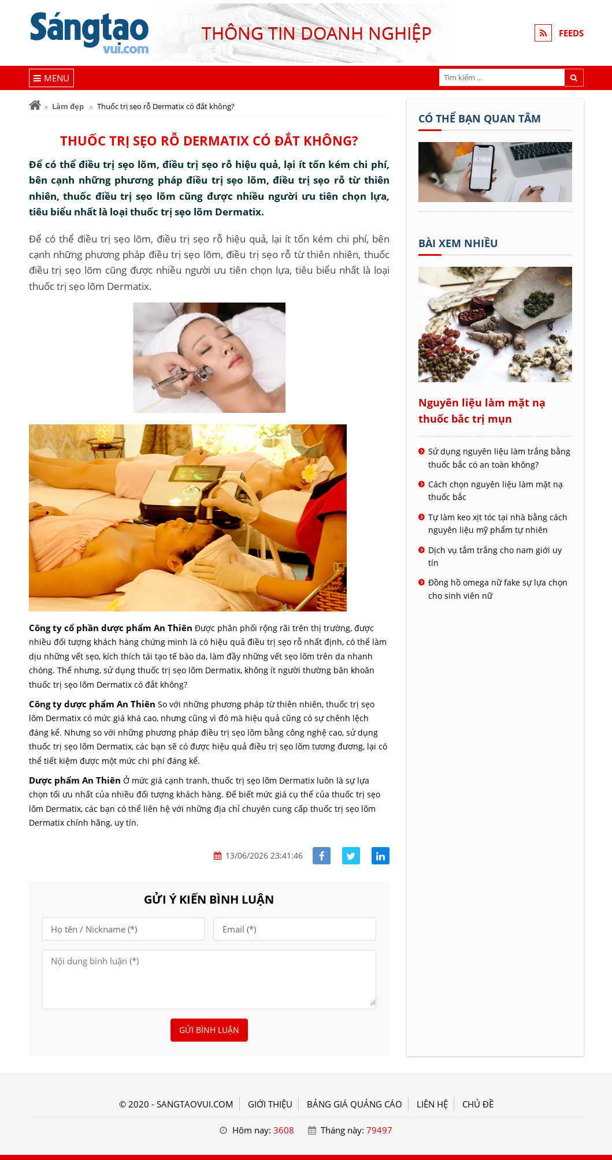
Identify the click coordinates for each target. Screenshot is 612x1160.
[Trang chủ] (35, 105)
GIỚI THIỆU (270, 1104)
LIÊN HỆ (432, 1104)
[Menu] (52, 78)
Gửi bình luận (209, 1029)
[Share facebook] (322, 856)
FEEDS (571, 33)
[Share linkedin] (381, 856)
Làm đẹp (68, 106)
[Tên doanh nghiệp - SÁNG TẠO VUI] (495, 198)
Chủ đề (478, 1104)
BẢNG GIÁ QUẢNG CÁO (354, 1104)
